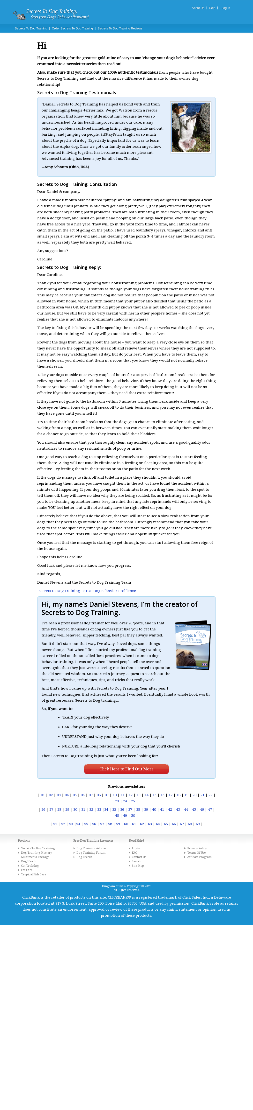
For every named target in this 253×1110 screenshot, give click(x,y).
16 (162, 795)
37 (130, 809)
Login (136, 848)
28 (59, 809)
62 (142, 824)
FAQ (134, 852)
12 (131, 795)
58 (110, 824)
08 (99, 795)
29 (67, 809)
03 (59, 795)
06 (83, 795)
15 (154, 795)
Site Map (138, 865)
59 (118, 824)
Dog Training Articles (91, 848)
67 (182, 824)
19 (186, 795)
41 (162, 809)
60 (126, 824)
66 (174, 824)
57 (102, 824)
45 (194, 809)
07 (91, 795)
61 (134, 824)
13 (139, 795)
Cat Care (26, 870)
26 (43, 809)
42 (170, 809)
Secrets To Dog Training (31, 28)
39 (146, 809)
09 (107, 795)
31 (83, 809)
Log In (226, 8)
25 (133, 801)
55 (86, 824)
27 (51, 809)
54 (78, 824)
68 (190, 824)
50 (133, 815)
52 (63, 824)
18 (178, 795)
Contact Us (139, 857)
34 (106, 809)
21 (202, 795)
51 (55, 824)
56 (94, 824)
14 (147, 795)
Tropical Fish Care (33, 874)
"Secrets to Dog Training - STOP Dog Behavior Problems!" (87, 591)
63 (150, 824)
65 (166, 824)
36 (122, 809)
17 (170, 795)
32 (91, 809)
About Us (198, 8)
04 (67, 795)
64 (158, 824)
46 (202, 809)
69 (198, 824)
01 (43, 795)
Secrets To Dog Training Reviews (120, 28)
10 (115, 795)
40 (154, 809)
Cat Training (30, 865)
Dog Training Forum (90, 852)
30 (75, 809)
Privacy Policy (197, 848)
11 (123, 795)
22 (210, 795)
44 (186, 809)
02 (51, 795)
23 (117, 801)
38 (138, 809)
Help (212, 8)
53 (71, 824)
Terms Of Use (196, 852)
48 (117, 815)
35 (114, 809)
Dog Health (28, 861)
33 (99, 809)
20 (194, 795)
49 (125, 815)
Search (136, 861)
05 (75, 795)
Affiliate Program (199, 857)
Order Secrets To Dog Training (72, 28)
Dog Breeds (84, 857)
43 (178, 809)
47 (210, 809)
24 (125, 801)
